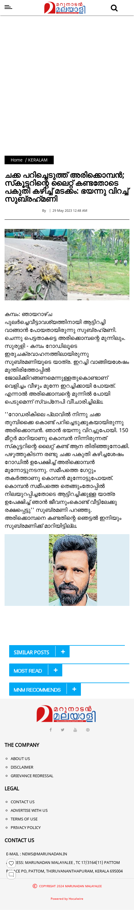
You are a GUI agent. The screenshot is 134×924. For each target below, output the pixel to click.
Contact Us (22, 801)
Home (17, 160)
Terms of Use (24, 819)
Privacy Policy (26, 827)
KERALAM (38, 160)
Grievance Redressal (32, 775)
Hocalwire (76, 898)
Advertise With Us (29, 810)
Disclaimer (22, 767)
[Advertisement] (62, 90)
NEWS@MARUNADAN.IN (44, 854)
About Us (20, 758)
